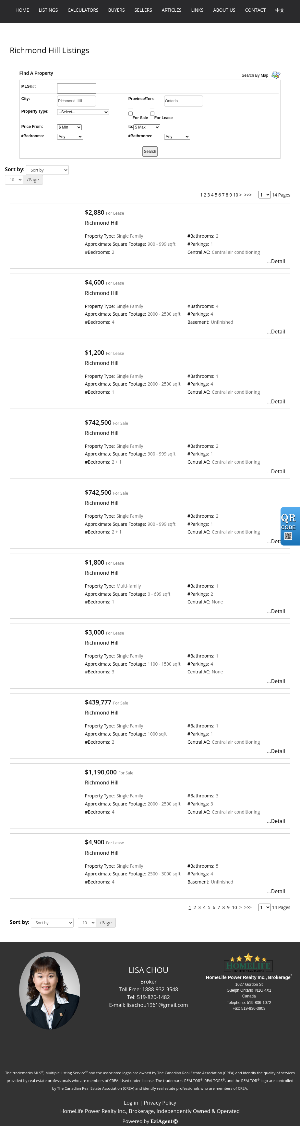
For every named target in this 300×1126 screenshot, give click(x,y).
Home (22, 10)
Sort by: (15, 169)
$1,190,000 (101, 772)
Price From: (32, 126)
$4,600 (94, 282)
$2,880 (94, 212)
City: (25, 98)
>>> (248, 195)
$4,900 (94, 842)
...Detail (276, 261)
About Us (224, 10)
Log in (131, 1102)
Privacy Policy (160, 1102)
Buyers (116, 10)
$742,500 (98, 422)
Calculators (82, 10)
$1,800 (94, 562)
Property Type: (35, 111)
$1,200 (94, 352)
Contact (255, 10)
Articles (172, 10)
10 (235, 195)
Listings (48, 10)
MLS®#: (28, 86)
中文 (279, 10)
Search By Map (255, 75)
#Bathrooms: (140, 136)
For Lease (163, 118)
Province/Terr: (141, 98)
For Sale (140, 118)
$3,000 (94, 632)
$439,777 (98, 702)
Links (197, 10)
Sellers (143, 10)
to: (130, 126)
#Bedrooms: (32, 136)
